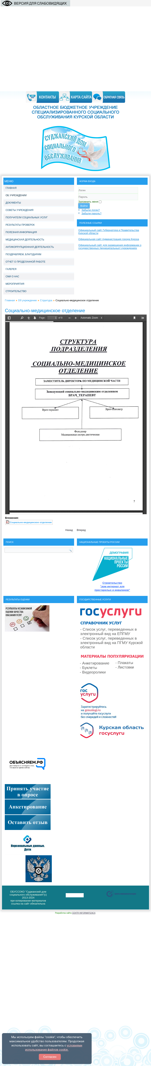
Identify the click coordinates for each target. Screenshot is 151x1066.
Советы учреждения (19, 210)
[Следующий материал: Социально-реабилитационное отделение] (81, 530)
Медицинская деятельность (25, 239)
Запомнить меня (88, 201)
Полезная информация (21, 232)
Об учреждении (16, 195)
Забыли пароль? (91, 213)
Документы (13, 202)
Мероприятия (15, 283)
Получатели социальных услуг (27, 217)
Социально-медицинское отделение (45, 310)
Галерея (11, 269)
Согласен (49, 1057)
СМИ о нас (12, 276)
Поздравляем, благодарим (23, 254)
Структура (46, 300)
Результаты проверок (20, 224)
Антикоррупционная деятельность (30, 247)
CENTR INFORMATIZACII (83, 913)
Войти (83, 205)
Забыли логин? (90, 210)
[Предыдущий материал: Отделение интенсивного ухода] (69, 530)
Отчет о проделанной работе (25, 261)
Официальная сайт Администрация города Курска (108, 239)
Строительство (16, 291)
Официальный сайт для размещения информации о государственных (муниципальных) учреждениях (109, 247)
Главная (11, 188)
